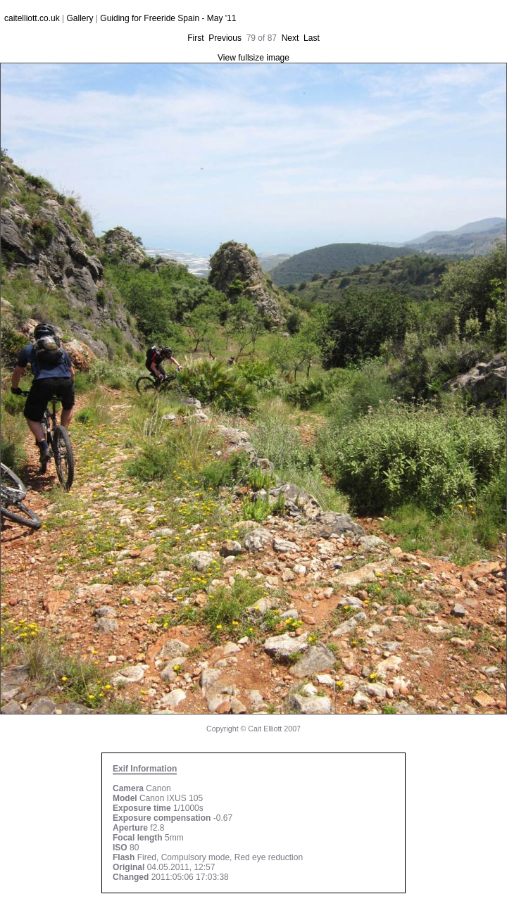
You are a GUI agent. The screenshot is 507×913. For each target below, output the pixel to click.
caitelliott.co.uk (32, 18)
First (195, 38)
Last (311, 38)
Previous (225, 38)
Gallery (80, 18)
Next (290, 38)
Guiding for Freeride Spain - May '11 (168, 18)
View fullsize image (253, 58)
